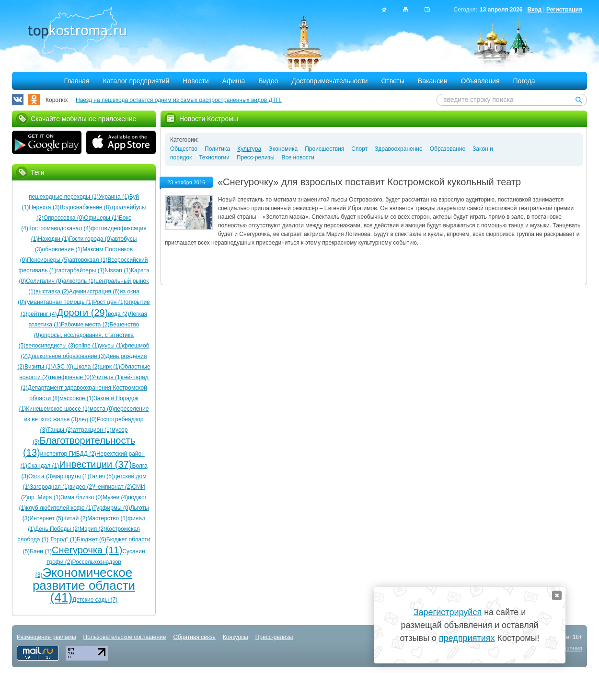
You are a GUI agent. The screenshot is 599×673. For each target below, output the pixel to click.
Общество (183, 149)
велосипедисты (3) (50, 345)
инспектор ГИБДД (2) (68, 453)
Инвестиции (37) (95, 464)
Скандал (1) (43, 465)
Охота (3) (40, 476)
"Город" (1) (62, 539)
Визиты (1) (38, 366)
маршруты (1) (71, 476)
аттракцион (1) (92, 429)
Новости (195, 81)
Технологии (214, 157)
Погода (524, 81)
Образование (447, 149)
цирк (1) (109, 366)
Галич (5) (102, 476)
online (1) (87, 345)
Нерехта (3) (44, 207)
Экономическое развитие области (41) (84, 585)
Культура (249, 149)
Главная (76, 81)
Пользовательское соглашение (124, 637)
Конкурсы (235, 637)
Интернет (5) (46, 518)
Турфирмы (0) (111, 508)
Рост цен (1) (109, 302)
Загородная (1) (49, 486)
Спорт (359, 149)
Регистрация (564, 9)
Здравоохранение (399, 149)
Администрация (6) (94, 291)
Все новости (298, 157)
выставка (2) (52, 291)
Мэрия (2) (92, 529)
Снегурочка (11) (87, 550)
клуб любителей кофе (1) (59, 508)
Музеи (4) (115, 497)
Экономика (283, 149)
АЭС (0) (63, 366)
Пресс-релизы (256, 157)
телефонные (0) (70, 377)
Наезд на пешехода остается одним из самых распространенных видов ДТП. (179, 100)
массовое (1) (76, 398)
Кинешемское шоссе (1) (58, 408)
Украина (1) (114, 196)
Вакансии (433, 81)
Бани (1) (41, 551)
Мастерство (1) (107, 518)
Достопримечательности (329, 81)
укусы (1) (111, 345)
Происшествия (324, 149)
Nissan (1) (117, 270)
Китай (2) (75, 518)
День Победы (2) (57, 529)
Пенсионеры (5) (48, 260)
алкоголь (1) (79, 281)
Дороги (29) (82, 312)
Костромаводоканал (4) (59, 228)
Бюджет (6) (91, 539)
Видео (268, 81)
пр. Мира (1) (44, 497)
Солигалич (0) (44, 281)
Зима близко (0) (81, 497)
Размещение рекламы (46, 637)
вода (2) (118, 314)
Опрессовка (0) (64, 217)
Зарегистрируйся (448, 612)
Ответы (392, 81)
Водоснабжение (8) (85, 207)
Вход (534, 9)
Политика (217, 149)
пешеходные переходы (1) (64, 196)
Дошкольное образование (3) (67, 356)
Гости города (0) (90, 239)
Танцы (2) (60, 429)
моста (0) (102, 408)
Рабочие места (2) (85, 324)
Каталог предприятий (136, 81)
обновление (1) (62, 249)
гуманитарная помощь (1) (59, 302)
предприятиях (467, 638)
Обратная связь (194, 637)
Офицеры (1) (101, 217)
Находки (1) (53, 239)
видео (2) (81, 486)
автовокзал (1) (88, 260)
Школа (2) (86, 366)
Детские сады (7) (94, 599)
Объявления (480, 81)
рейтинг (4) (42, 314)
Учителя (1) (107, 377)
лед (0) (87, 419)
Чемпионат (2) (113, 486)
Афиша (233, 81)
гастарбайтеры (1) (81, 270)
